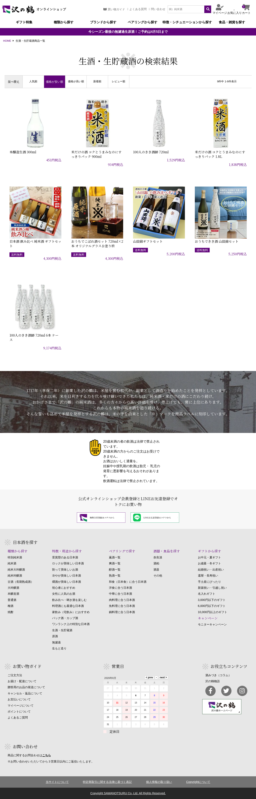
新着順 (97, 81)
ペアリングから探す (142, 22)
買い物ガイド (114, 9)
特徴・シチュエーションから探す (187, 22)
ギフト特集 (24, 22)
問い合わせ (157, 9)
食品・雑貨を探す (232, 22)
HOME (7, 41)
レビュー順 (118, 81)
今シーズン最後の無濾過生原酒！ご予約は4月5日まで (128, 31)
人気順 (33, 81)
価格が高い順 (76, 81)
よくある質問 (137, 9)
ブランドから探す (103, 22)
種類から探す (64, 22)
